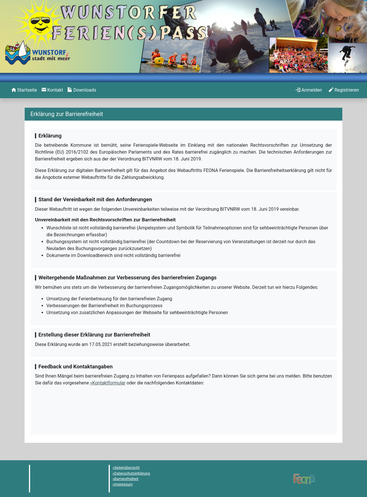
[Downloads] (81, 90)
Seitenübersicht (127, 467)
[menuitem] (24, 90)
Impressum (123, 484)
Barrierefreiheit (126, 479)
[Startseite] (24, 90)
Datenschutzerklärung (132, 473)
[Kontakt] (52, 90)
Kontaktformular (109, 383)
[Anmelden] (308, 90)
